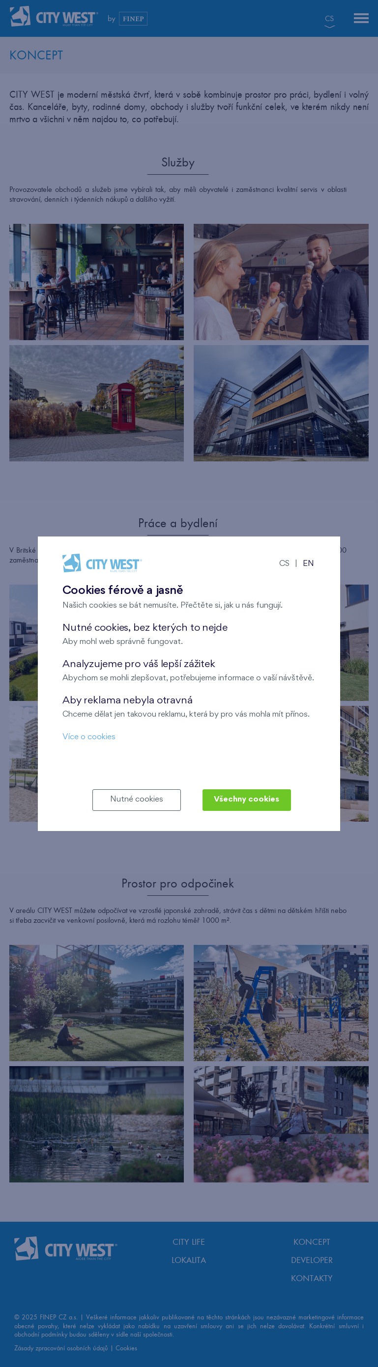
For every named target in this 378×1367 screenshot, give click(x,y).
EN (308, 564)
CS (284, 564)
